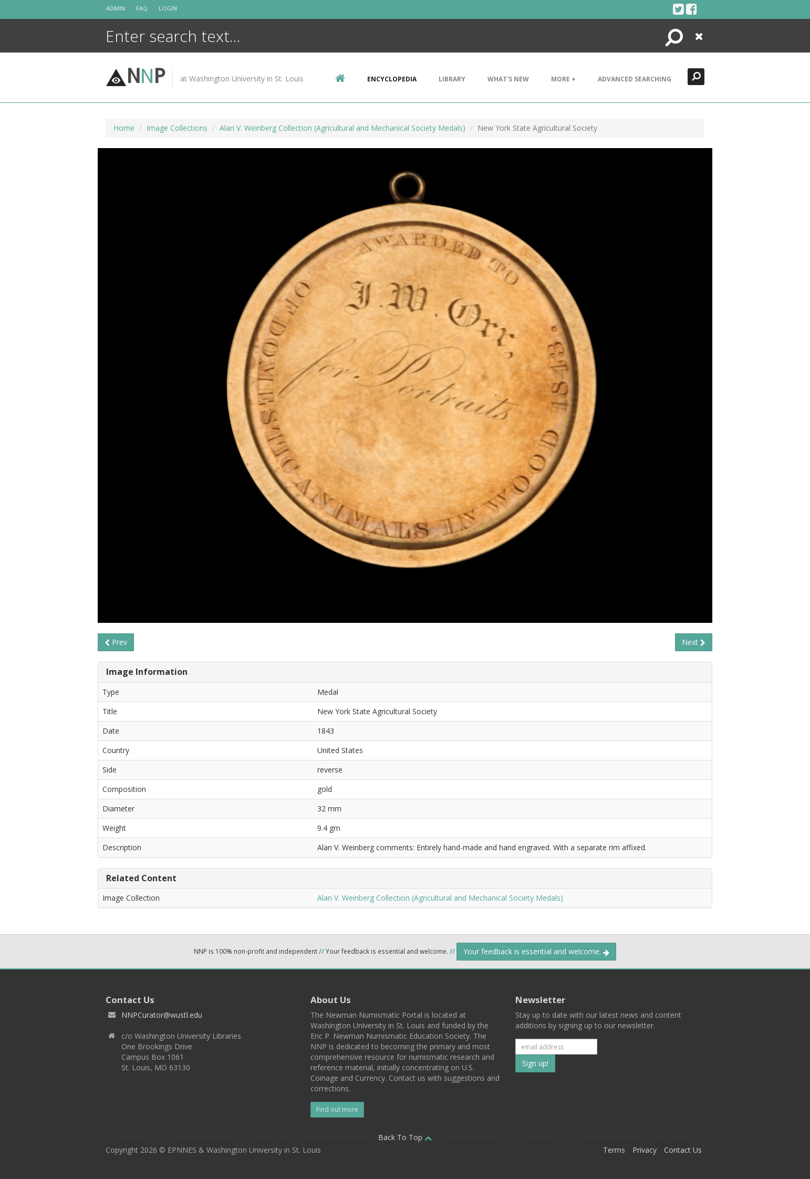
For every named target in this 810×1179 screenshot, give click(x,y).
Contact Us (683, 1150)
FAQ (142, 8)
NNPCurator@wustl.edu (161, 1015)
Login (168, 8)
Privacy (644, 1150)
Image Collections (177, 128)
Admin (115, 8)
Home (123, 128)
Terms (614, 1150)
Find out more (337, 1109)
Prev (116, 642)
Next (693, 642)
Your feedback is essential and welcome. (536, 951)
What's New (508, 79)
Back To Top (405, 1137)
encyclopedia (392, 79)
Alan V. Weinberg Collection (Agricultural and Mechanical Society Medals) (342, 128)
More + (563, 79)
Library (452, 79)
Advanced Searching (634, 79)
